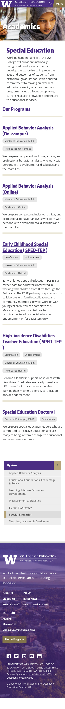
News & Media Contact (36, 604)
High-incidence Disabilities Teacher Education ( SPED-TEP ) (32, 342)
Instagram (25, 655)
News (27, 593)
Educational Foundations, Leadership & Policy (32, 481)
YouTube (33, 655)
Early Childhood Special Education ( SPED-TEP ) (25, 247)
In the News (30, 599)
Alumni (6, 618)
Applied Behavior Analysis (25, 473)
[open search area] (50, 3)
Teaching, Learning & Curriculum (29, 521)
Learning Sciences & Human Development (26, 492)
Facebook (10, 655)
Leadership (8, 599)
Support (9, 613)
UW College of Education (36, 4)
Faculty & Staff (10, 604)
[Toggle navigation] (60, 3)
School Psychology (20, 507)
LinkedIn (40, 655)
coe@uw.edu (26, 677)
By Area (12, 465)
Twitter (17, 655)
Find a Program (14, 639)
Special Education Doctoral (28, 412)
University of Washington (7, 3)
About (8, 593)
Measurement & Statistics (25, 500)
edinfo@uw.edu (37, 674)
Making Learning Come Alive (18, 630)
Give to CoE (9, 624)
